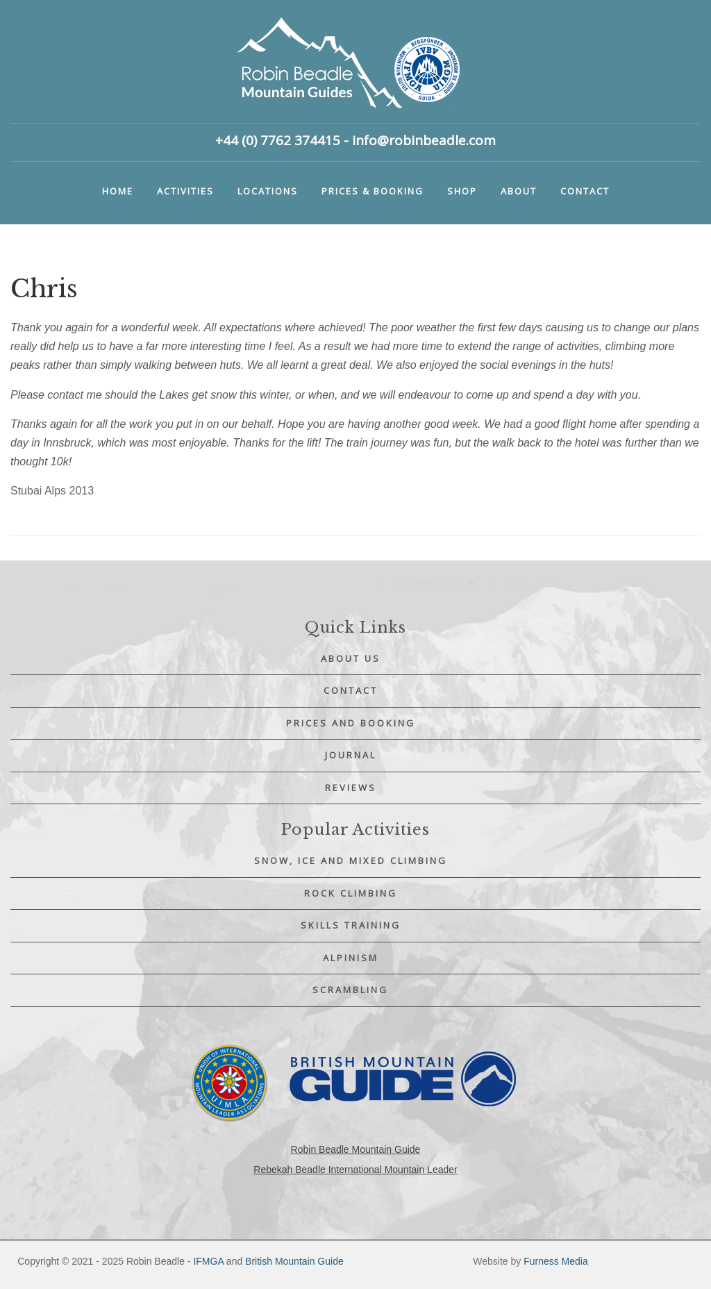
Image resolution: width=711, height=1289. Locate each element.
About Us (350, 658)
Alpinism (350, 957)
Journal (350, 755)
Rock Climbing (350, 893)
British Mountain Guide (294, 1261)
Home (117, 191)
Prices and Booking (350, 723)
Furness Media (556, 1261)
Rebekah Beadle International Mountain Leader (355, 1169)
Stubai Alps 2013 (52, 491)
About (519, 191)
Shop (462, 191)
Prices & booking (372, 191)
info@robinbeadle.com (424, 140)
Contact (585, 191)
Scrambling (350, 989)
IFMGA (208, 1261)
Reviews (350, 787)
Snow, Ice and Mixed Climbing (350, 860)
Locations (267, 191)
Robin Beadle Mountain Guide (356, 1149)
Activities (185, 191)
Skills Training (351, 925)
